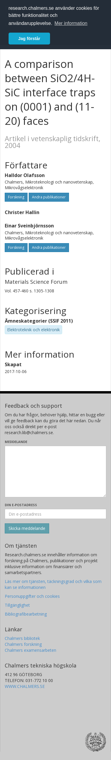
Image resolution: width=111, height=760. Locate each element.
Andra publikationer (49, 197)
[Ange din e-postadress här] (55, 514)
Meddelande (16, 441)
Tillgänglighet (17, 605)
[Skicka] (27, 528)
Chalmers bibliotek (22, 638)
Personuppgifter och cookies (32, 596)
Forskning (16, 197)
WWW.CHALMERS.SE (25, 686)
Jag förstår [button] (29, 38)
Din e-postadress (21, 505)
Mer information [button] (70, 23)
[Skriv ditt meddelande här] (55, 471)
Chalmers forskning (23, 644)
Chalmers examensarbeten (30, 650)
